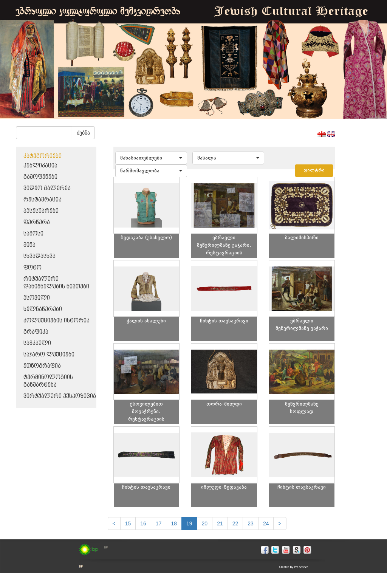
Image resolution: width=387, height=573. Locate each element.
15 (128, 523)
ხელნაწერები (42, 309)
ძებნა (83, 133)
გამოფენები (40, 177)
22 (235, 523)
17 (159, 523)
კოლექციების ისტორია (56, 320)
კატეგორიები (42, 156)
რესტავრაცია (42, 200)
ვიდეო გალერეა (47, 188)
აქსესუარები (41, 211)
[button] (151, 158)
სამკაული (37, 343)
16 (143, 523)
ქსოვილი (36, 298)
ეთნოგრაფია (42, 366)
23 (251, 523)
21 (220, 523)
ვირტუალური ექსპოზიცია (59, 396)
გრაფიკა (35, 332)
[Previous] (114, 523)
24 (266, 523)
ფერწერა (36, 222)
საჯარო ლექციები (48, 355)
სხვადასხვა (39, 256)
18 (174, 523)
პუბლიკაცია (40, 166)
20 (205, 523)
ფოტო (32, 268)
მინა (29, 245)
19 (189, 523)
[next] (279, 523)
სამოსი (33, 234)
